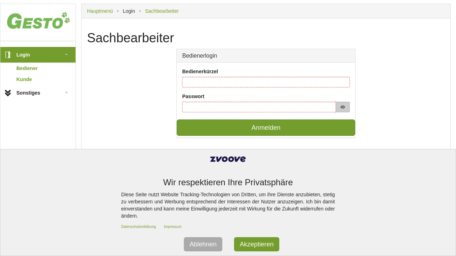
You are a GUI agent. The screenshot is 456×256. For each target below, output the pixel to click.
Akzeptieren (257, 244)
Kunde (24, 79)
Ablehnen (203, 244)
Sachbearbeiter (162, 11)
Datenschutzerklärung (138, 227)
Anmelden (266, 127)
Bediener (27, 68)
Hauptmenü (100, 11)
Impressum (172, 227)
